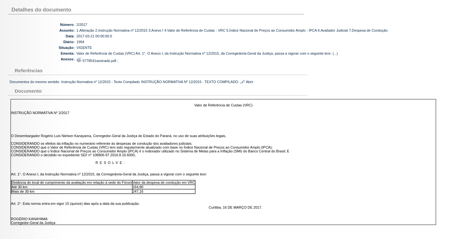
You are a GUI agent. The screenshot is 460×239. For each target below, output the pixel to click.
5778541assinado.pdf (96, 61)
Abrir (249, 82)
